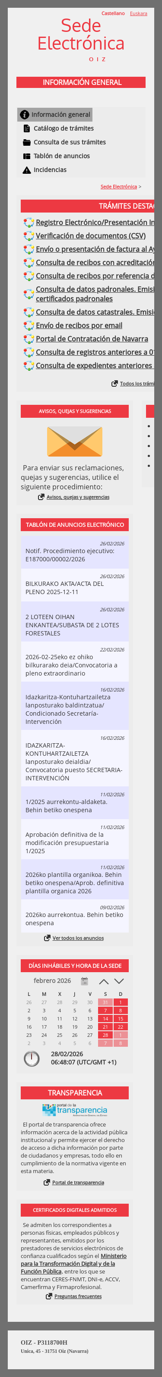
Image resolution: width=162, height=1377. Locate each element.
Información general (61, 114)
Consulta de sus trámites (70, 142)
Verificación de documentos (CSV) (91, 236)
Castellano (113, 13)
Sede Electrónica (119, 186)
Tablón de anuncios (62, 156)
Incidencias (50, 170)
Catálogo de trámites (64, 128)
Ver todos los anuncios (78, 938)
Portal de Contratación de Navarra (92, 339)
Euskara (138, 13)
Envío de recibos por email (79, 325)
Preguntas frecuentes (78, 1296)
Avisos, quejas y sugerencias (78, 497)
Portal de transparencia (78, 1182)
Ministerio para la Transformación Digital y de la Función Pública (74, 1263)
